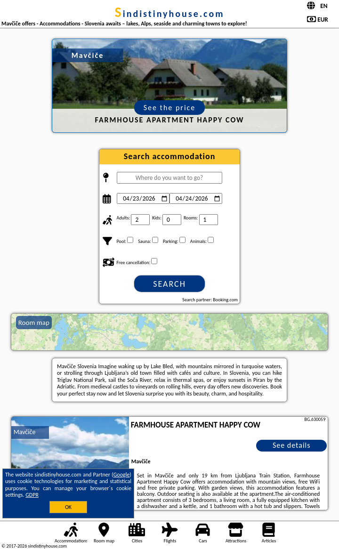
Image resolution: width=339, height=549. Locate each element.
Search (169, 284)
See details (292, 445)
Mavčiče (25, 432)
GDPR (32, 495)
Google (121, 474)
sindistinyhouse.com (170, 13)
